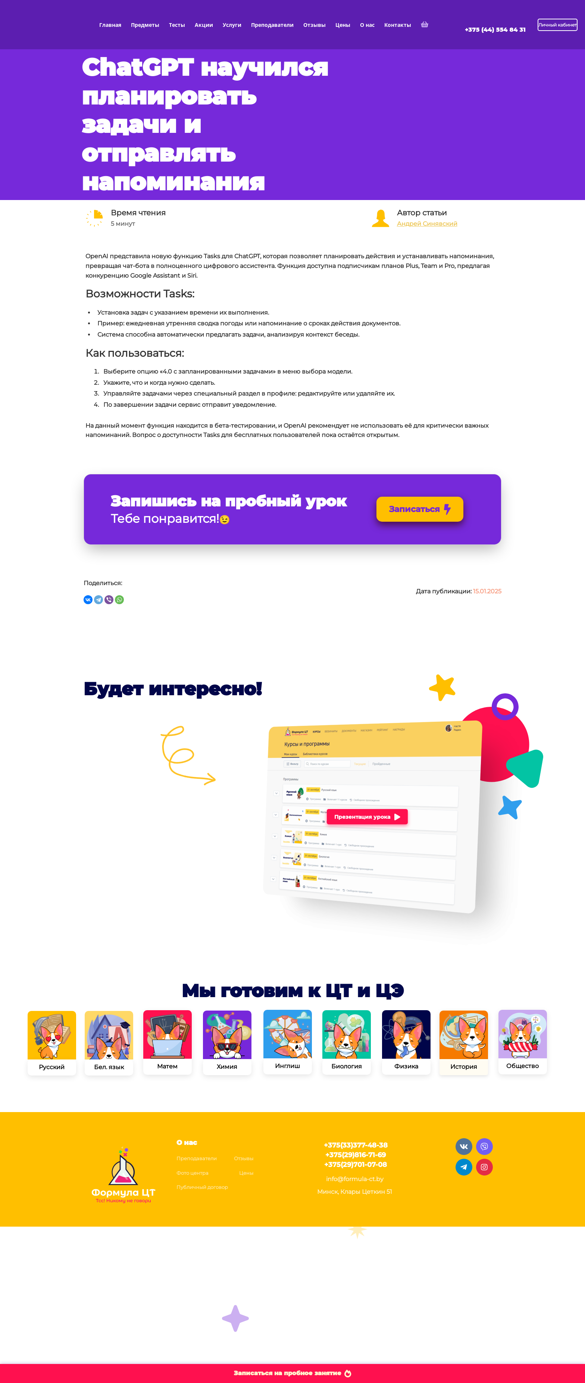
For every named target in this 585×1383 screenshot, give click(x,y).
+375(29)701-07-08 (355, 1165)
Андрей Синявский (427, 223)
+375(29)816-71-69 (355, 1155)
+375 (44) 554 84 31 (495, 29)
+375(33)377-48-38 (356, 1145)
